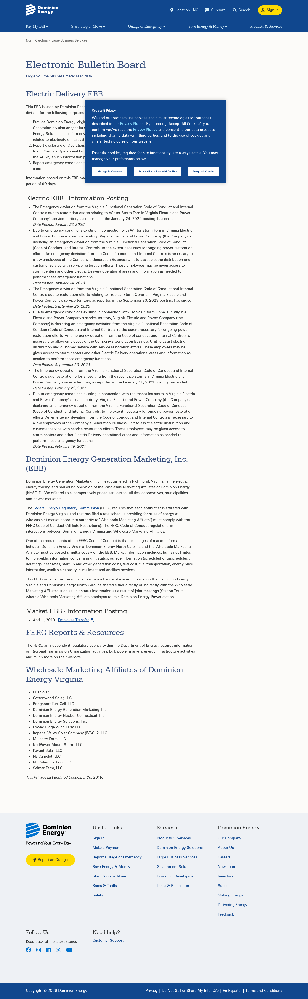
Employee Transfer (76, 620)
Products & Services (266, 26)
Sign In (98, 838)
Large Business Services (69, 40)
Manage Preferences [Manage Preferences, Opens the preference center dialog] (110, 171)
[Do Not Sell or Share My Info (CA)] (190, 991)
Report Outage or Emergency (117, 857)
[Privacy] (152, 991)
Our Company (229, 838)
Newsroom (227, 866)
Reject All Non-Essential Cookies (158, 171)
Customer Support (108, 940)
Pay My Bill (35, 26)
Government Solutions (175, 866)
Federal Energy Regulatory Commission (66, 508)
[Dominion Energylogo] (42, 10)
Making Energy (230, 895)
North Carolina (37, 40)
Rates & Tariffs (105, 886)
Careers (224, 857)
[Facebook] (28, 950)
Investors (225, 876)
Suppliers (225, 886)
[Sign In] (270, 10)
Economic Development (177, 876)
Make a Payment (106, 847)
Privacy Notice (132, 124)
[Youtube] (69, 950)
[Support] (215, 10)
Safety (98, 895)
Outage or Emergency (145, 26)
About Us (226, 847)
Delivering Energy (232, 905)
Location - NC (186, 10)
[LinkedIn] (48, 950)
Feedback (226, 914)
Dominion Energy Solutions (180, 847)
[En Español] (232, 991)
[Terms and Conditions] (263, 991)
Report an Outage (50, 860)
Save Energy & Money (206, 26)
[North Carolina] (49, 833)
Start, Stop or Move (86, 26)
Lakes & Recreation (173, 886)
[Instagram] (38, 950)
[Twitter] (58, 950)
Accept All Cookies (203, 171)
